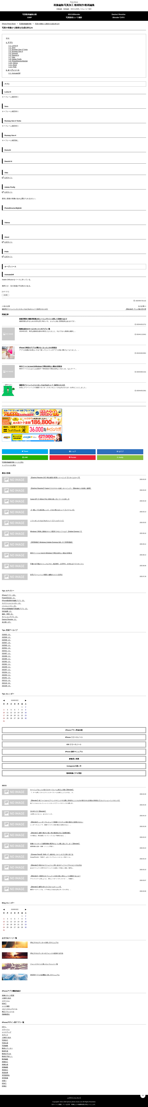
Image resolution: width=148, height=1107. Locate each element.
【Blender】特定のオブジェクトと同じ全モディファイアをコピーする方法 (56, 865)
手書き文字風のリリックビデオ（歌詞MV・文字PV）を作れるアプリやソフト (57, 564)
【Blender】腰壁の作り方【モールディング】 (46, 887)
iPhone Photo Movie (9, 24)
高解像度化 (6, 1014)
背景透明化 (6, 1075)
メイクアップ (6, 1032)
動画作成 (5, 1051)
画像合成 (5, 1064)
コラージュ (6, 1001)
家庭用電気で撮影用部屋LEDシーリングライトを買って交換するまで (43, 319)
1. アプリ (9, 43)
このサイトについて (74, 1097)
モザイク (5, 1035)
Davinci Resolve (118, 14)
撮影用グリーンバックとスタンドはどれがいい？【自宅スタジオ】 (25, 309)
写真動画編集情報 (25, 24)
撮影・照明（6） (8, 614)
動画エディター (7, 1048)
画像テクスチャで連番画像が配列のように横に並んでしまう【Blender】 (55, 843)
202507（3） (6, 642)
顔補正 (4, 1086)
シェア (72, 451)
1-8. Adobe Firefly (15, 59)
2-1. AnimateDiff (14, 73)
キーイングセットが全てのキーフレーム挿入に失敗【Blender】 (52, 789)
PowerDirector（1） (9, 598)
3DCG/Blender (74, 14)
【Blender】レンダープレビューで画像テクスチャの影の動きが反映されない (56, 822)
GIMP (29, 17)
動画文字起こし (7, 1056)
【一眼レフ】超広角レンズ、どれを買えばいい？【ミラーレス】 (52, 510)
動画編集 (5, 1059)
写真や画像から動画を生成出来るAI (47, 24)
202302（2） (6, 661)
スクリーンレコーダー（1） (11, 603)
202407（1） (6, 653)
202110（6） (6, 683)
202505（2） (6, 645)
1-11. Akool (12, 65)
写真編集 (5, 1045)
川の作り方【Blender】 (38, 811)
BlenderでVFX (119, 17)
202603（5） (6, 634)
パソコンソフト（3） (9, 606)
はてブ (121, 451)
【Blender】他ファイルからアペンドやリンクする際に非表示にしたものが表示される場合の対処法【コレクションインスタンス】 (75, 800)
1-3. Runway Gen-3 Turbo (18, 49)
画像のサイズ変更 (8, 995)
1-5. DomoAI (13, 53)
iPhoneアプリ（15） (9, 595)
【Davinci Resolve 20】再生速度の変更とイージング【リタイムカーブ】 (55, 477)
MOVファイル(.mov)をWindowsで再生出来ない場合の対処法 (40, 366)
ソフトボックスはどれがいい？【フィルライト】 (47, 520)
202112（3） (6, 680)
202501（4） (6, 648)
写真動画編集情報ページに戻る (12, 462)
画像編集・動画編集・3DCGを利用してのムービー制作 (74, 9)
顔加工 (4, 1003)
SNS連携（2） (7, 611)
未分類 (5, 295)
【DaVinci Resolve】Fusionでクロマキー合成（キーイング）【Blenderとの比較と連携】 (60, 488)
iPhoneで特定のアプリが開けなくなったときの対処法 (38, 347)
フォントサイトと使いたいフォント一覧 (44, 964)
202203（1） (6, 675)
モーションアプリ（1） (10, 617)
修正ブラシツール (8, 1011)
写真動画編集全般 (29, 14)
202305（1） (6, 659)
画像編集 (5, 1067)
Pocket (72, 457)
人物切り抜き (6, 998)
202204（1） (6, 672)
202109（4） (6, 686)
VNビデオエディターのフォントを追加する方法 (46, 953)
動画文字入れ (6, 1053)
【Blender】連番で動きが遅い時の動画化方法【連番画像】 (50, 833)
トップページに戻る (9, 465)
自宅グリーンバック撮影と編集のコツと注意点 (46, 574)
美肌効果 (5, 1072)
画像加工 (5, 1062)
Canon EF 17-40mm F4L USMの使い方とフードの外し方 (49, 499)
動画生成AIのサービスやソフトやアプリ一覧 (34, 329)
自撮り (4, 1080)
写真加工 (5, 1040)
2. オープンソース (12, 70)
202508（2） (6, 640)
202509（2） (6, 637)
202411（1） (6, 651)
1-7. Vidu (11, 57)
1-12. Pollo (12, 67)
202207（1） (6, 669)
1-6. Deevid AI (13, 55)
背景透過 (5, 1078)
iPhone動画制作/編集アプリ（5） (13, 600)
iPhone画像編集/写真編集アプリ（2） (15, 608)
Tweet (25, 451)
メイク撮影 (6, 1006)
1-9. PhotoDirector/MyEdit (18, 61)
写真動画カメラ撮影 (74, 17)
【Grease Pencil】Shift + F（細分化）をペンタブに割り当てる (51, 854)
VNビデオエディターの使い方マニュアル (44, 942)
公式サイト (7, 178)
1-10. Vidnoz (13, 63)
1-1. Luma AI (13, 46)
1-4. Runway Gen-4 (15, 51)
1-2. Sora (11, 48)
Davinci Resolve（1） (9, 619)
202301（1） (6, 664)
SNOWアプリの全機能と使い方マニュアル (45, 975)
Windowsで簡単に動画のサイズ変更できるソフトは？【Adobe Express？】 (56, 531)
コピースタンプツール (9, 1009)
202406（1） (6, 656)
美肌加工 (5, 1070)
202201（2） (6, 678)
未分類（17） (6, 622)
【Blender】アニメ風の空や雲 (135, 309)
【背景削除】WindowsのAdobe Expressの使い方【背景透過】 (51, 542)
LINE (25, 457)
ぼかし (4, 1027)
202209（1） (6, 667)
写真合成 (5, 1043)
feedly (120, 457)
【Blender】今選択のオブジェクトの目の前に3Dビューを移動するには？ (55, 876)
